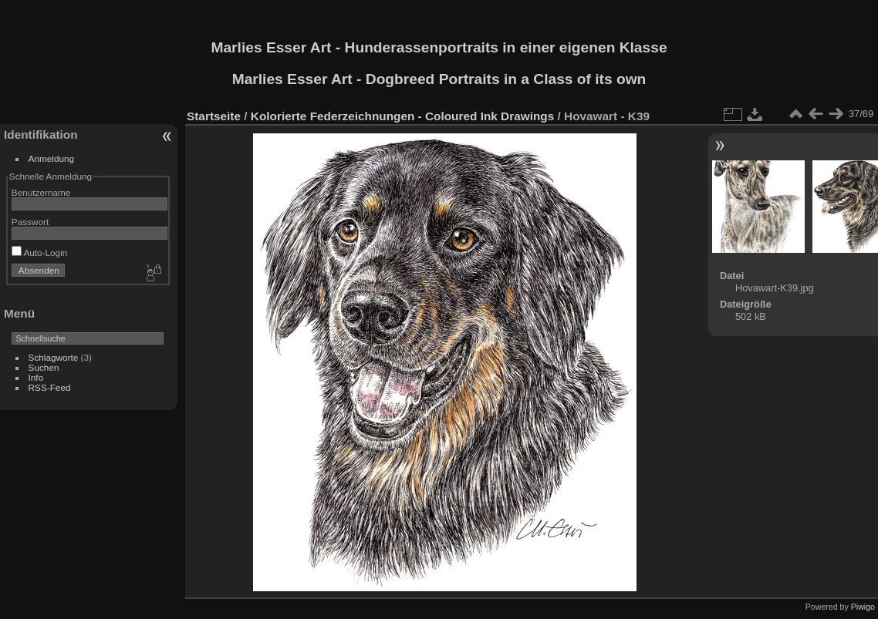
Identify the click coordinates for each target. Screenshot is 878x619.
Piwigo (863, 606)
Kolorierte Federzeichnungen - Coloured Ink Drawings (402, 116)
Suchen (44, 367)
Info (36, 377)
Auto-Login (40, 252)
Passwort (30, 222)
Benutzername (41, 192)
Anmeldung (52, 158)
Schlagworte (54, 357)
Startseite (214, 116)
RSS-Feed (50, 387)
